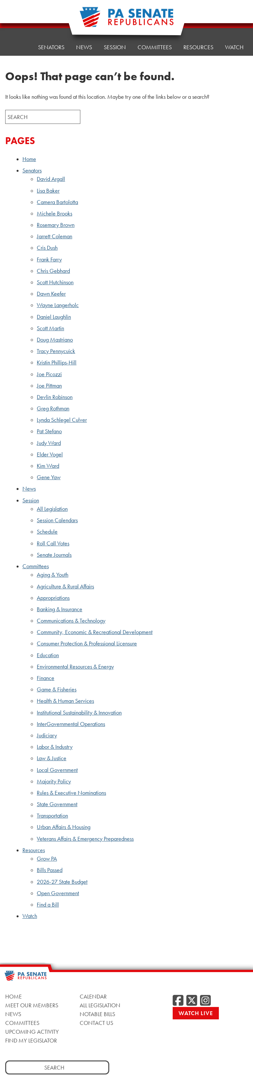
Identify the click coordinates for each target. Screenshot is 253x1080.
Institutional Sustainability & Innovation (79, 712)
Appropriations (53, 597)
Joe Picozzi (49, 374)
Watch (234, 47)
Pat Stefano (49, 431)
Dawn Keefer (51, 293)
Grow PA (47, 858)
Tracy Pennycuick (56, 351)
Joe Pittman (49, 385)
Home (18, 23)
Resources (198, 15)
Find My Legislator (31, 1040)
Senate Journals (54, 554)
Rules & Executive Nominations (71, 792)
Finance (45, 678)
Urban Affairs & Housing (63, 827)
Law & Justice (51, 758)
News (29, 488)
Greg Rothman (53, 408)
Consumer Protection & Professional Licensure (87, 643)
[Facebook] (178, 1001)
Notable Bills (97, 1014)
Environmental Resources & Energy (75, 666)
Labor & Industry (55, 746)
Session (30, 500)
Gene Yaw (48, 477)
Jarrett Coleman (54, 236)
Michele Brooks (54, 213)
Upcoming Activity (32, 1031)
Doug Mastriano (55, 339)
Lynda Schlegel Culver (62, 419)
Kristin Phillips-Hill (56, 362)
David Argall (51, 179)
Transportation (52, 815)
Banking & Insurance (59, 609)
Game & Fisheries (56, 689)
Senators (51, 22)
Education (48, 655)
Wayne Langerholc (58, 305)
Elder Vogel (50, 454)
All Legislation (52, 508)
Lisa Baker (48, 190)
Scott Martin (50, 328)
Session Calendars (57, 520)
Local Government (57, 770)
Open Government (58, 893)
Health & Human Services (65, 700)
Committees (35, 566)
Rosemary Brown (55, 225)
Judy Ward (49, 443)
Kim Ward (48, 465)
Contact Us (96, 1023)
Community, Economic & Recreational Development (95, 632)
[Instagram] (205, 1001)
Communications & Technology (71, 620)
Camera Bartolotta (57, 202)
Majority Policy (54, 781)
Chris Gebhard (53, 270)
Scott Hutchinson (55, 282)
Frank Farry (49, 259)
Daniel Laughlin (54, 316)
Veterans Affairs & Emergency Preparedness (85, 838)
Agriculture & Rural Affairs (65, 586)
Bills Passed (49, 870)
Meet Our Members (31, 1005)
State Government (57, 804)
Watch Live (196, 1013)
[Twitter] (191, 1001)
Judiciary (47, 735)
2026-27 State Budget (62, 881)
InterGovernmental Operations (71, 724)
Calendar (93, 996)
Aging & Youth (52, 574)
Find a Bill (48, 904)
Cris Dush (47, 247)
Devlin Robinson (55, 397)
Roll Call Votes (53, 543)
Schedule (47, 531)
